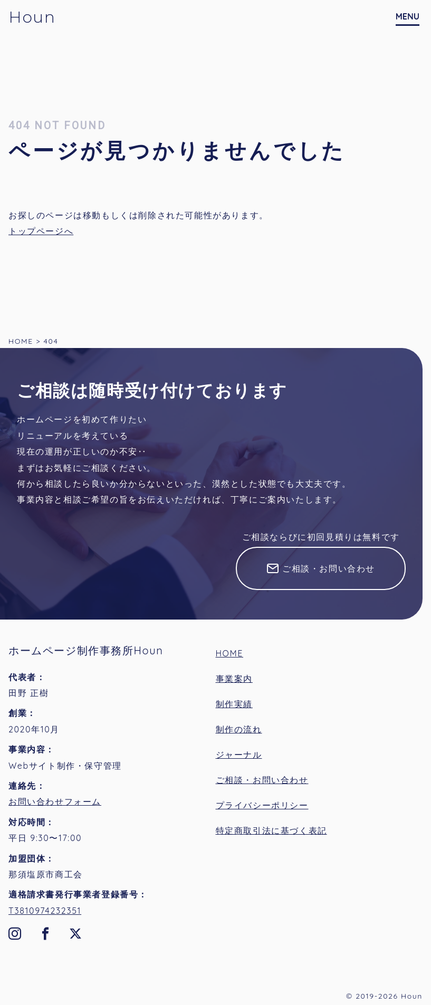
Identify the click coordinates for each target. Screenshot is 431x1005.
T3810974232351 (44, 910)
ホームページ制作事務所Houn (85, 650)
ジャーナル (239, 754)
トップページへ (40, 231)
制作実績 (234, 704)
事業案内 (234, 678)
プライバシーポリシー (262, 805)
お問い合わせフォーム (54, 801)
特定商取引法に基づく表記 (271, 830)
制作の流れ (239, 729)
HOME (230, 653)
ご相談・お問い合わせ (328, 568)
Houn (31, 17)
